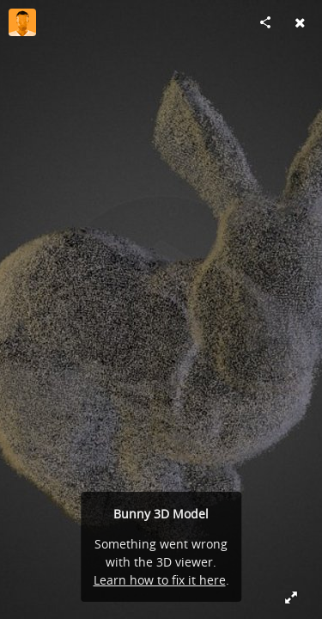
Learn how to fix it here (160, 580)
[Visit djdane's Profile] (22, 22)
